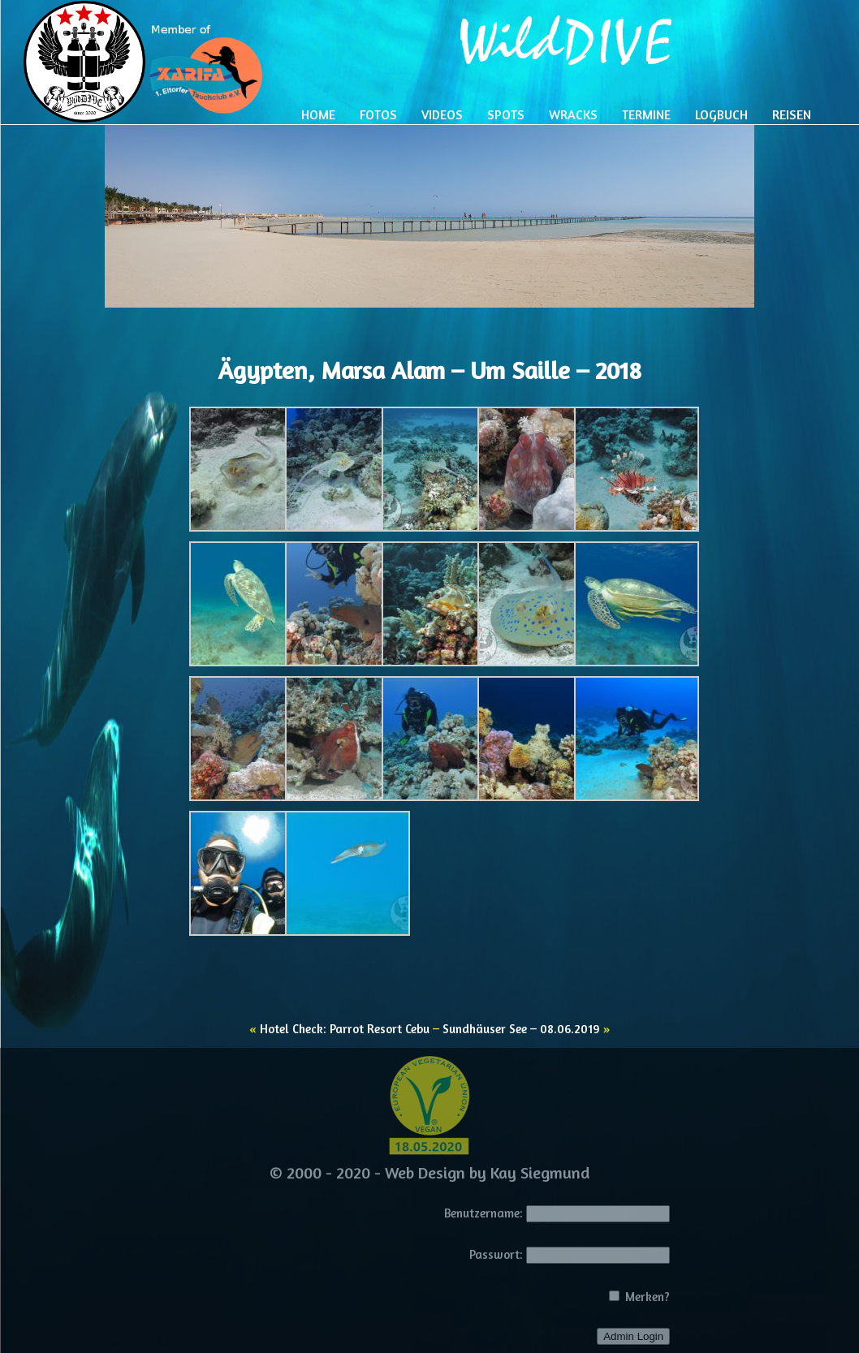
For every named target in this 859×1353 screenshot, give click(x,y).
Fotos (378, 114)
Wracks (573, 114)
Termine (646, 114)
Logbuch (721, 114)
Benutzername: (483, 1213)
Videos (442, 114)
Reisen (791, 114)
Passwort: (496, 1254)
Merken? (639, 1296)
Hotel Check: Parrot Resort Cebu (345, 1028)
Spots (505, 114)
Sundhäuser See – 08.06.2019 (521, 1028)
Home (318, 114)
